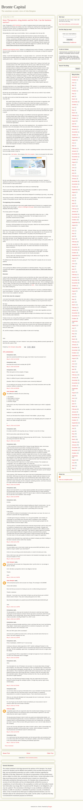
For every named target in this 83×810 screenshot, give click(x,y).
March (73, 99)
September (75, 137)
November (75, 77)
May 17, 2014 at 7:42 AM (13, 742)
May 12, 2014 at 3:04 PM (13, 496)
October (74, 80)
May (73, 85)
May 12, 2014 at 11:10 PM (13, 606)
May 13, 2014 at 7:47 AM (13, 705)
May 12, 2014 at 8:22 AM (13, 366)
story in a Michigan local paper (26, 207)
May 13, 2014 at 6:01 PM (13, 732)
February (74, 115)
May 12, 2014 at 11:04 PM (13, 577)
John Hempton (11, 391)
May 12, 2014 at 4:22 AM (13, 359)
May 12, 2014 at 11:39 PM (13, 619)
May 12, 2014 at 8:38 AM (13, 388)
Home (28, 753)
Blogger (50, 806)
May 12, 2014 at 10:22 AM (13, 425)
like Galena (14, 154)
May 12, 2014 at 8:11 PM (13, 542)
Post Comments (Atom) (31, 757)
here (33, 285)
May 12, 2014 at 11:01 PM (13, 558)
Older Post (50, 753)
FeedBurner (73, 42)
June (73, 82)
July (73, 143)
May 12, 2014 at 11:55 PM (13, 637)
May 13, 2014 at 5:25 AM (13, 685)
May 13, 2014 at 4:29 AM (13, 657)
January (74, 129)
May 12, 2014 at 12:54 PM (13, 484)
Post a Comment (9, 745)
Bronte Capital (13, 7)
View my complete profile (65, 479)
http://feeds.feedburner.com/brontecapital (69, 24)
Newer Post (6, 753)
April (73, 88)
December (75, 101)
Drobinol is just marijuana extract (11, 49)
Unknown (9, 708)
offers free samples (29, 154)
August (74, 121)
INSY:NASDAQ (16, 25)
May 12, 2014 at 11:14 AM (13, 441)
